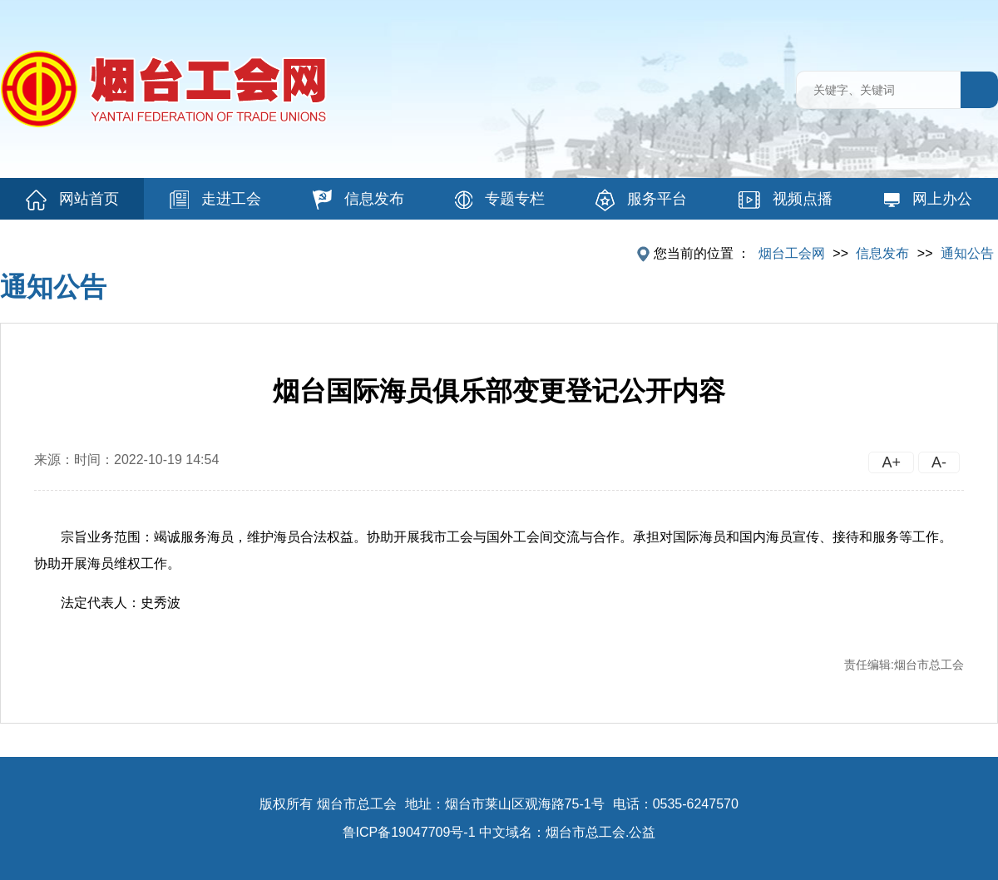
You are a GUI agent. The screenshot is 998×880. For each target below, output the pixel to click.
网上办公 (927, 199)
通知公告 (967, 253)
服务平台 (641, 200)
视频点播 (785, 199)
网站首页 (72, 200)
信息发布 (358, 200)
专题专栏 (500, 199)
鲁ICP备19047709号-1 (409, 832)
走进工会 (215, 199)
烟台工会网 (791, 253)
